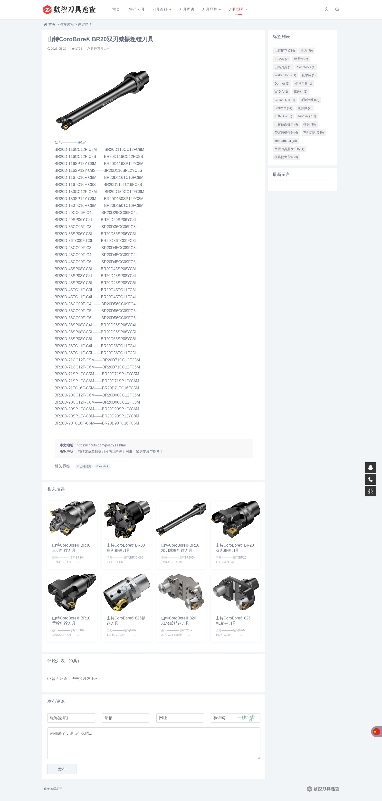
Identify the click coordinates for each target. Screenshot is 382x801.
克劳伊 (305, 108)
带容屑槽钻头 (286, 132)
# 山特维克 (84, 466)
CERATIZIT (285, 100)
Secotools (306, 67)
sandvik (307, 116)
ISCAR (282, 59)
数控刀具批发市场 (289, 149)
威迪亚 (300, 91)
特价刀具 (137, 9)
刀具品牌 (209, 9)
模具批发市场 (286, 157)
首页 (116, 9)
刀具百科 (160, 9)
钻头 (309, 124)
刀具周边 (186, 9)
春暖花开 (56, 789)
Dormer (282, 83)
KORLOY (283, 116)
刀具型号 (236, 9)
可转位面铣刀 (286, 124)
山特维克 (285, 50)
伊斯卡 (301, 59)
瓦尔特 (308, 75)
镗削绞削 (67, 24)
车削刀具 (313, 132)
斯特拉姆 (310, 100)
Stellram (283, 108)
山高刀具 (283, 67)
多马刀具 (303, 83)
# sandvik (102, 466)
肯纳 (306, 50)
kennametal (286, 141)
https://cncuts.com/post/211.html (101, 445)
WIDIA (281, 91)
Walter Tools (285, 75)
